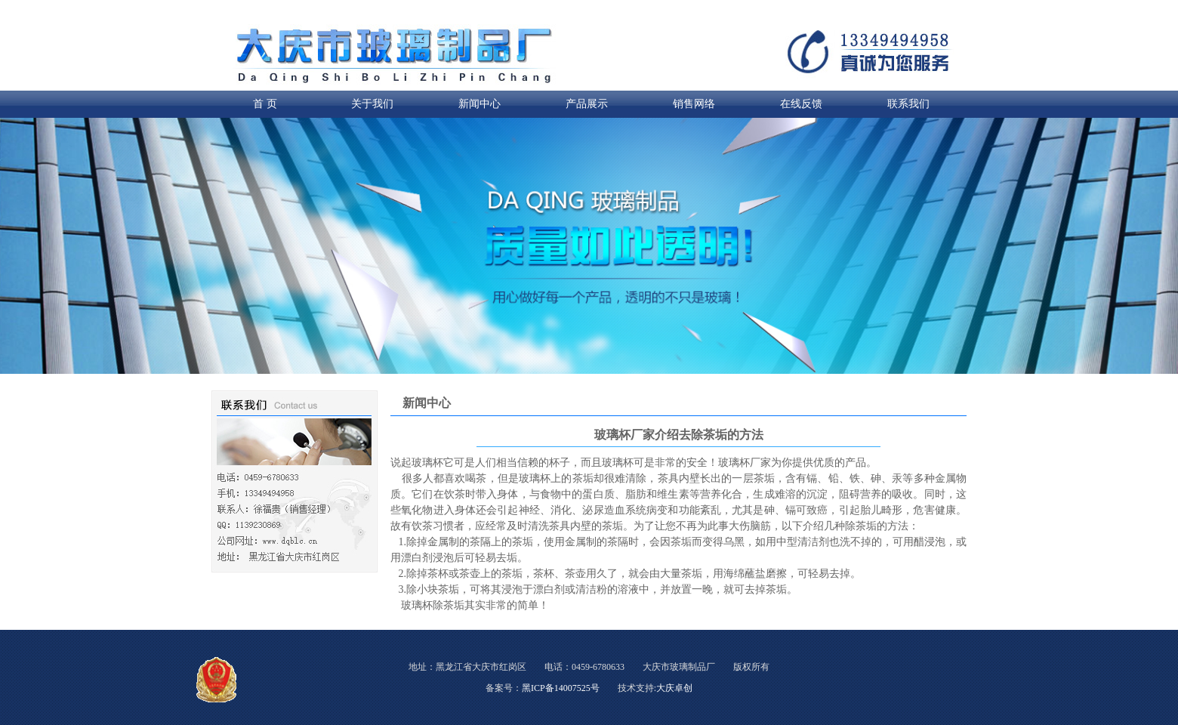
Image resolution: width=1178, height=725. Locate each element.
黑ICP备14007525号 (561, 688)
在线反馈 (801, 104)
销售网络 (694, 104)
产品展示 (587, 104)
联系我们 (908, 104)
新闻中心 (479, 104)
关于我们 (372, 104)
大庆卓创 (674, 688)
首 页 (265, 104)
